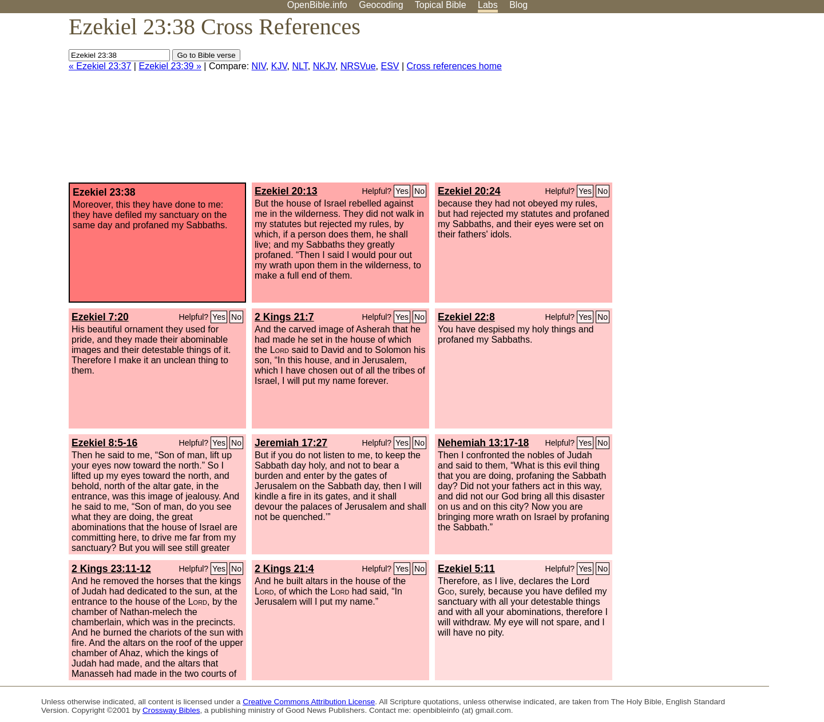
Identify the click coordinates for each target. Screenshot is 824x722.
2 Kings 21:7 (284, 317)
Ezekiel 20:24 (469, 191)
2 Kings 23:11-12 (111, 568)
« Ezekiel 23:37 (100, 66)
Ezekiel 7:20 (100, 317)
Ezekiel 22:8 (466, 317)
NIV (259, 66)
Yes (402, 191)
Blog (518, 5)
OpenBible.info (317, 5)
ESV (390, 66)
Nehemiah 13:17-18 (483, 443)
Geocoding (381, 5)
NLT (299, 66)
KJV (279, 66)
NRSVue (358, 66)
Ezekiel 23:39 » (169, 66)
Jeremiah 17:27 (291, 443)
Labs (488, 5)
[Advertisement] (708, 102)
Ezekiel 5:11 (466, 568)
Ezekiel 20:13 (286, 191)
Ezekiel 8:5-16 (104, 443)
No (419, 191)
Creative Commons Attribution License (309, 701)
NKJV (324, 66)
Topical (440, 5)
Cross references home (454, 66)
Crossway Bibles (171, 710)
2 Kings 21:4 (284, 568)
